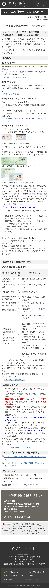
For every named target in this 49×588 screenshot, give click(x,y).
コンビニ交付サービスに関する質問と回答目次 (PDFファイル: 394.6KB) (25, 458)
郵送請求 (26, 309)
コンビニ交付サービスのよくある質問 (19, 447)
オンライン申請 (38, 309)
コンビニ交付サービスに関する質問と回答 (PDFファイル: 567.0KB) (25, 464)
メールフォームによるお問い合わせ (18, 517)
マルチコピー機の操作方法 (14, 380)
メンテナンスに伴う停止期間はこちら (19, 78)
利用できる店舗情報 (12, 94)
